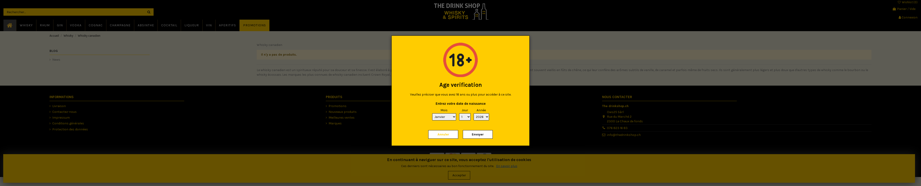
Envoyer (478, 134)
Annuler (443, 134)
